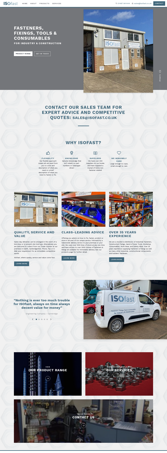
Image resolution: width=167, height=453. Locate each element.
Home (26, 4)
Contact (158, 4)
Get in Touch (45, 54)
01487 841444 (122, 4)
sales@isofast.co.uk (141, 4)
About (34, 4)
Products (46, 4)
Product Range (24, 54)
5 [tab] (47, 327)
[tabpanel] (41, 316)
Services (57, 4)
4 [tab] (44, 327)
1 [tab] (36, 327)
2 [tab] (39, 327)
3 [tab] (41, 327)
